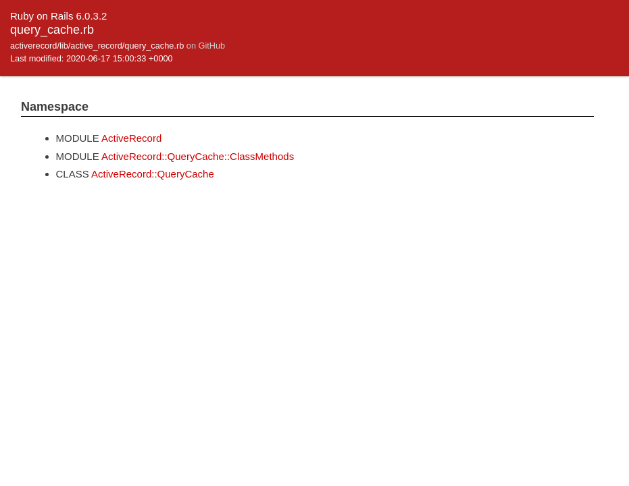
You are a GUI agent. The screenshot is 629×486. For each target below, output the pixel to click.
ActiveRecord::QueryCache (152, 174)
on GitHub (205, 45)
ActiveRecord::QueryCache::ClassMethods (197, 156)
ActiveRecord (131, 138)
